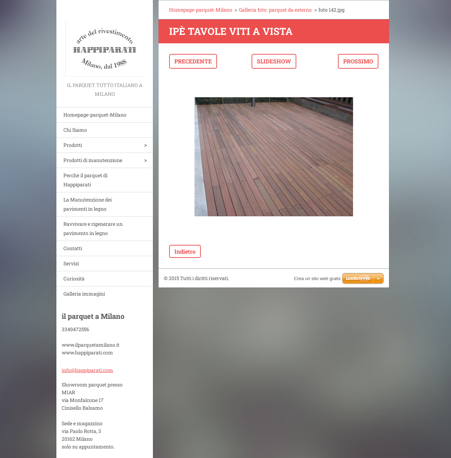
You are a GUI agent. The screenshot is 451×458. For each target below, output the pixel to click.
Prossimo (358, 61)
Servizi (71, 263)
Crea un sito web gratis (317, 278)
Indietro (185, 251)
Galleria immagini (84, 293)
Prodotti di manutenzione (92, 160)
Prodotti (72, 145)
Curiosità (74, 278)
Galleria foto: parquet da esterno (275, 9)
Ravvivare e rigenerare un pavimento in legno (93, 228)
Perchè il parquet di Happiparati (85, 180)
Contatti (72, 248)
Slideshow (274, 61)
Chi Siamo (75, 129)
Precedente (193, 61)
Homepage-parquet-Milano (94, 114)
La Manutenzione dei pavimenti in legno (87, 204)
